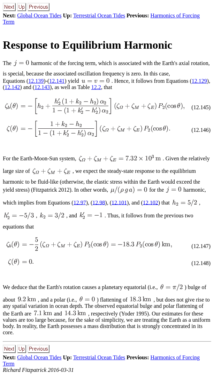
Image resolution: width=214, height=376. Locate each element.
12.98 (98, 202)
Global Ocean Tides (39, 15)
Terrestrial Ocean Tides (99, 15)
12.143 (42, 87)
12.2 (96, 87)
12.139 (36, 81)
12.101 (119, 202)
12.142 (12, 87)
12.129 (199, 81)
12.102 (150, 202)
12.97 (80, 202)
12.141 (56, 81)
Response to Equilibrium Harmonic (87, 45)
